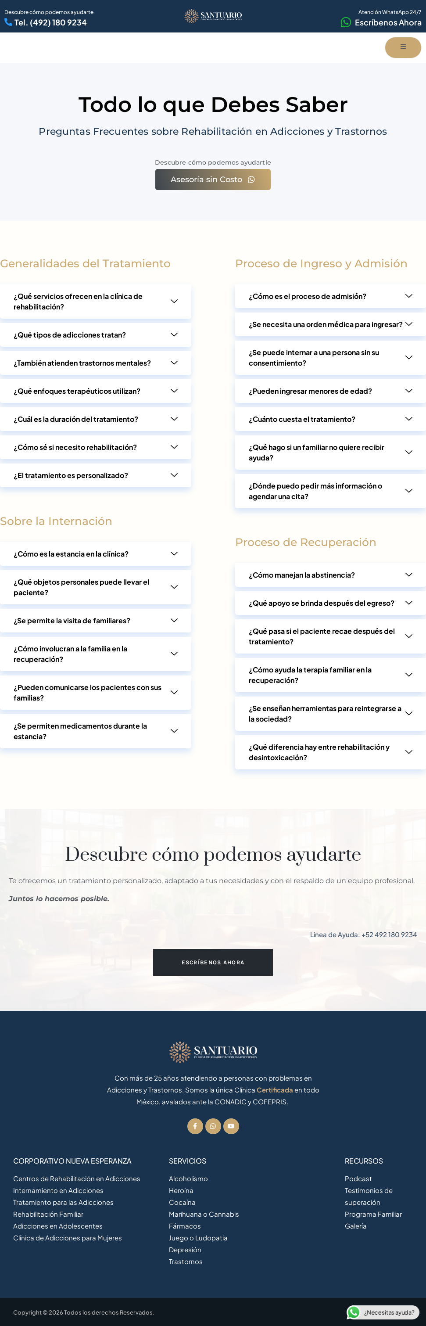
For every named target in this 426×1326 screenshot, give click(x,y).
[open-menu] (403, 47)
